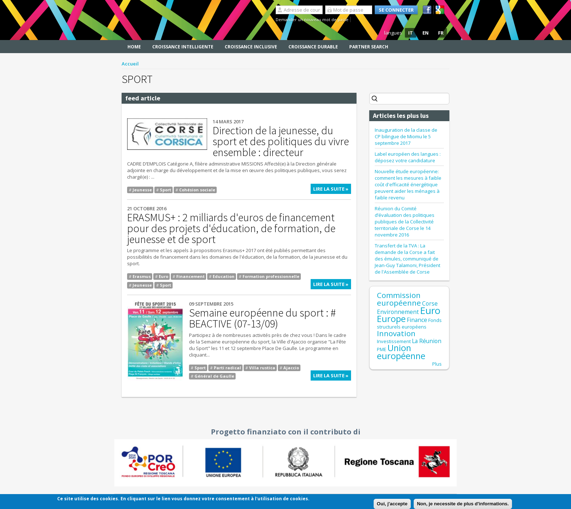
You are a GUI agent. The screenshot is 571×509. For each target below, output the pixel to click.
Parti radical (227, 367)
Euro (163, 276)
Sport (165, 189)
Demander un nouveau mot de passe (312, 19)
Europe (391, 319)
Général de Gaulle (214, 376)
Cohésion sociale (197, 189)
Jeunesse (142, 189)
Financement (190, 276)
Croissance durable (313, 47)
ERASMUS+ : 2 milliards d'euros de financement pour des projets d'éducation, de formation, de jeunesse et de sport (231, 228)
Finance (417, 320)
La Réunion (426, 341)
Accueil (130, 63)
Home (134, 47)
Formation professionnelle (271, 276)
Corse (430, 303)
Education (224, 276)
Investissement (394, 341)
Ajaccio (291, 367)
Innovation (396, 333)
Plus (437, 364)
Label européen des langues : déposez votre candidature (408, 157)
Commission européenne (399, 299)
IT (410, 32)
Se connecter (396, 10)
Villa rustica (262, 367)
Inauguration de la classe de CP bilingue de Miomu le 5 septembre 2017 (406, 136)
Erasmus (142, 276)
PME (381, 349)
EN (425, 32)
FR (441, 32)
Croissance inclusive (251, 47)
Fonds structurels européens (409, 323)
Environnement (398, 312)
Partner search (368, 47)
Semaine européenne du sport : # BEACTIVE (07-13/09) (262, 318)
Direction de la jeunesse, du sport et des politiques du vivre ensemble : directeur (281, 141)
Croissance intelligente (182, 47)
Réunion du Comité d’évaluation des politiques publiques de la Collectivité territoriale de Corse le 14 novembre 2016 (404, 221)
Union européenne (401, 352)
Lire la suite (332, 190)
